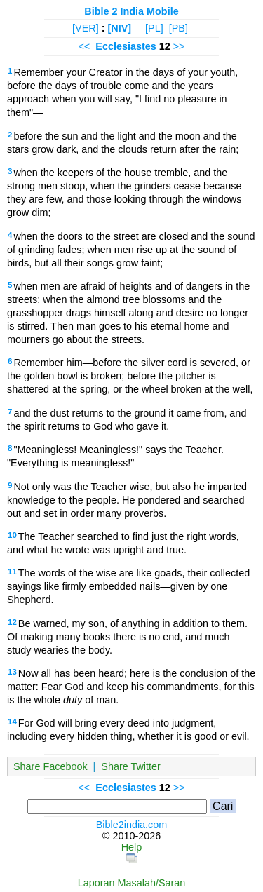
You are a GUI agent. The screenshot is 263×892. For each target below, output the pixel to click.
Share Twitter (131, 766)
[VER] (85, 28)
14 (12, 721)
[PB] (178, 28)
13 (12, 672)
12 (12, 622)
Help (131, 847)
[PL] (154, 28)
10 (12, 535)
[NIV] (120, 28)
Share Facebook (50, 766)
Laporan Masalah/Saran (132, 882)
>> (179, 46)
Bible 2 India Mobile (131, 11)
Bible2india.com (132, 824)
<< (84, 46)
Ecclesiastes (125, 46)
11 (12, 571)
